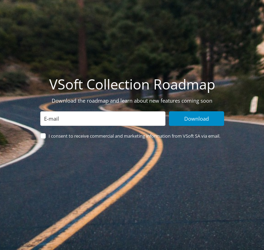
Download (196, 118)
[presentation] (93, 161)
